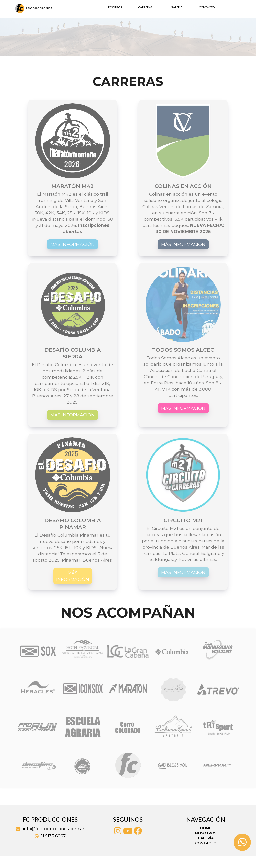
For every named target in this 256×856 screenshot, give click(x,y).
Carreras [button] (145, 7)
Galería (177, 7)
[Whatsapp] (242, 842)
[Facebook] (138, 831)
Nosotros (114, 7)
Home (206, 828)
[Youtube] (128, 831)
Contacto (207, 7)
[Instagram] (118, 831)
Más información (72, 244)
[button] (19, 37)
